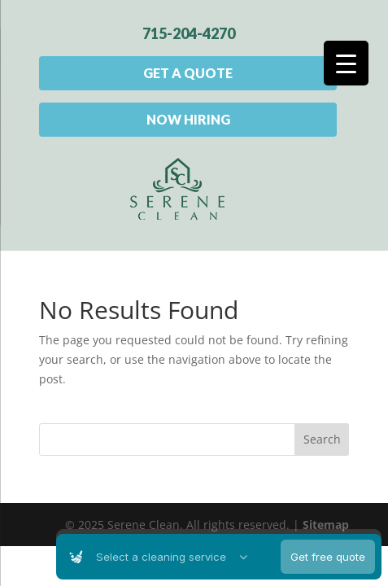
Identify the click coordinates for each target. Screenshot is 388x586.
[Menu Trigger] (346, 63)
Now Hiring (188, 119)
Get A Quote (188, 73)
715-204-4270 (188, 33)
